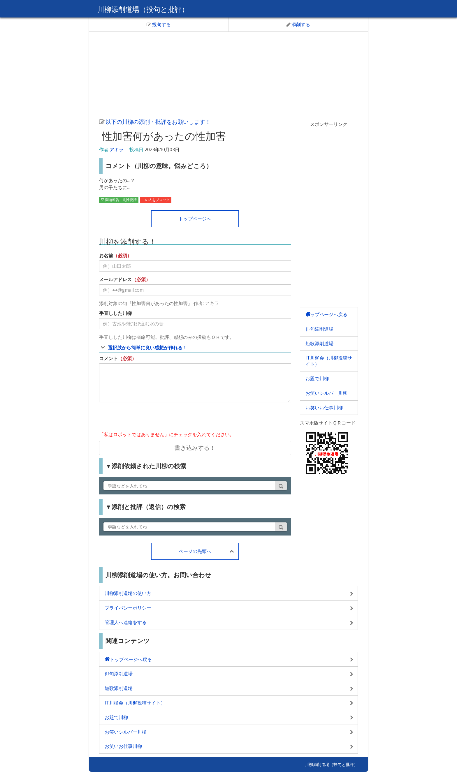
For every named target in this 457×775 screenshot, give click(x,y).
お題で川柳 (317, 378)
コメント (108, 358)
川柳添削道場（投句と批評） (143, 9)
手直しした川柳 (115, 313)
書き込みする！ (195, 448)
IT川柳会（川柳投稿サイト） (328, 361)
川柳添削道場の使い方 (128, 593)
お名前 (106, 255)
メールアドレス (115, 279)
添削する (298, 24)
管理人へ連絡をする (126, 622)
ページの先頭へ (195, 551)
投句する (159, 24)
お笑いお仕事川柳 (324, 407)
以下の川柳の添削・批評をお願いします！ (155, 122)
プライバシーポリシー (128, 608)
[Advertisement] (228, 74)
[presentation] (143, 418)
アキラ (117, 149)
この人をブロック (156, 199)
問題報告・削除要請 (119, 199)
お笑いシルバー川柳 (326, 393)
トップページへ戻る (326, 314)
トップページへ (195, 219)
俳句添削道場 (319, 329)
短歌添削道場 (319, 343)
